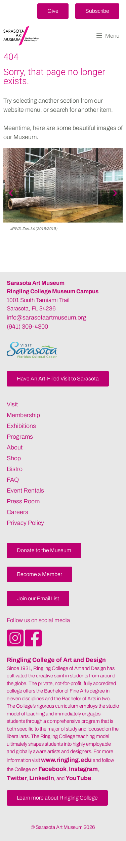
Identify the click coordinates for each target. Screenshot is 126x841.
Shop (14, 458)
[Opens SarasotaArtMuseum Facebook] (33, 644)
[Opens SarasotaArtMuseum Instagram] (16, 644)
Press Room (23, 501)
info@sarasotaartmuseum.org (46, 317)
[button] (53, 11)
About (15, 447)
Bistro (15, 469)
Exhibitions (21, 426)
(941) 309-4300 (27, 326)
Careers (17, 512)
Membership (23, 415)
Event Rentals (25, 490)
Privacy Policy (25, 522)
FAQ (13, 479)
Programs (20, 436)
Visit (12, 404)
